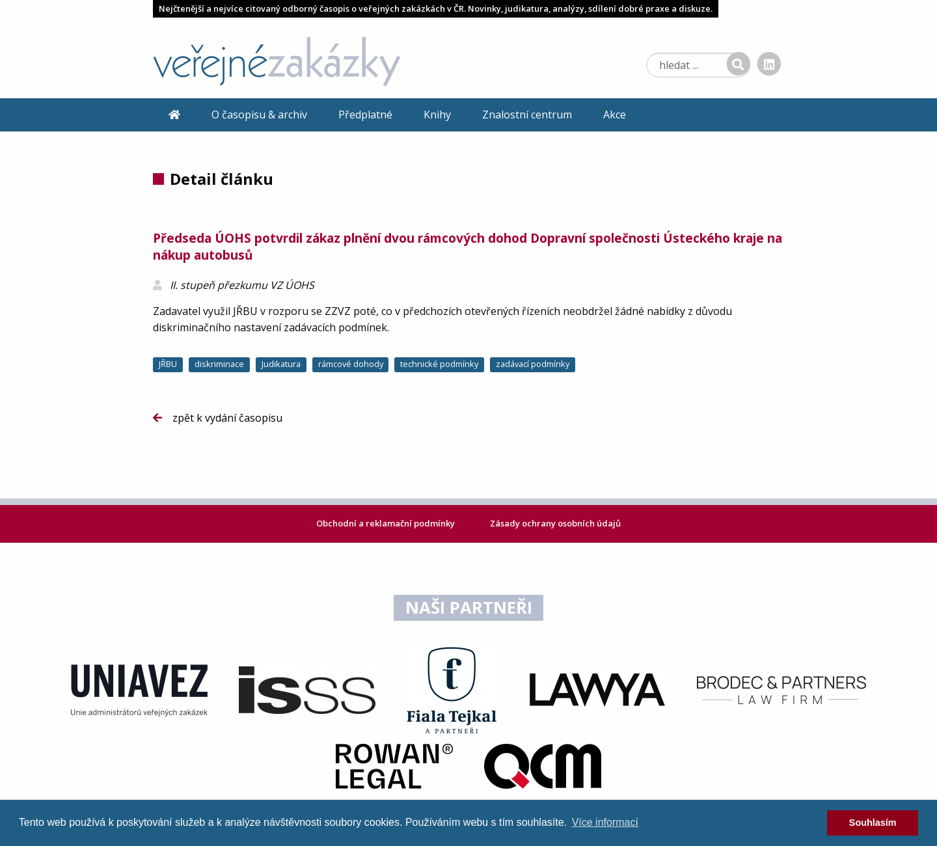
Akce (614, 114)
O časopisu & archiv (259, 114)
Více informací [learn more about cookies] (605, 822)
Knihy (437, 114)
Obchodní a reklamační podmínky (386, 523)
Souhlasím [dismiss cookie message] (873, 822)
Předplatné (365, 114)
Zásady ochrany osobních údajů (555, 523)
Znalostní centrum (527, 114)
